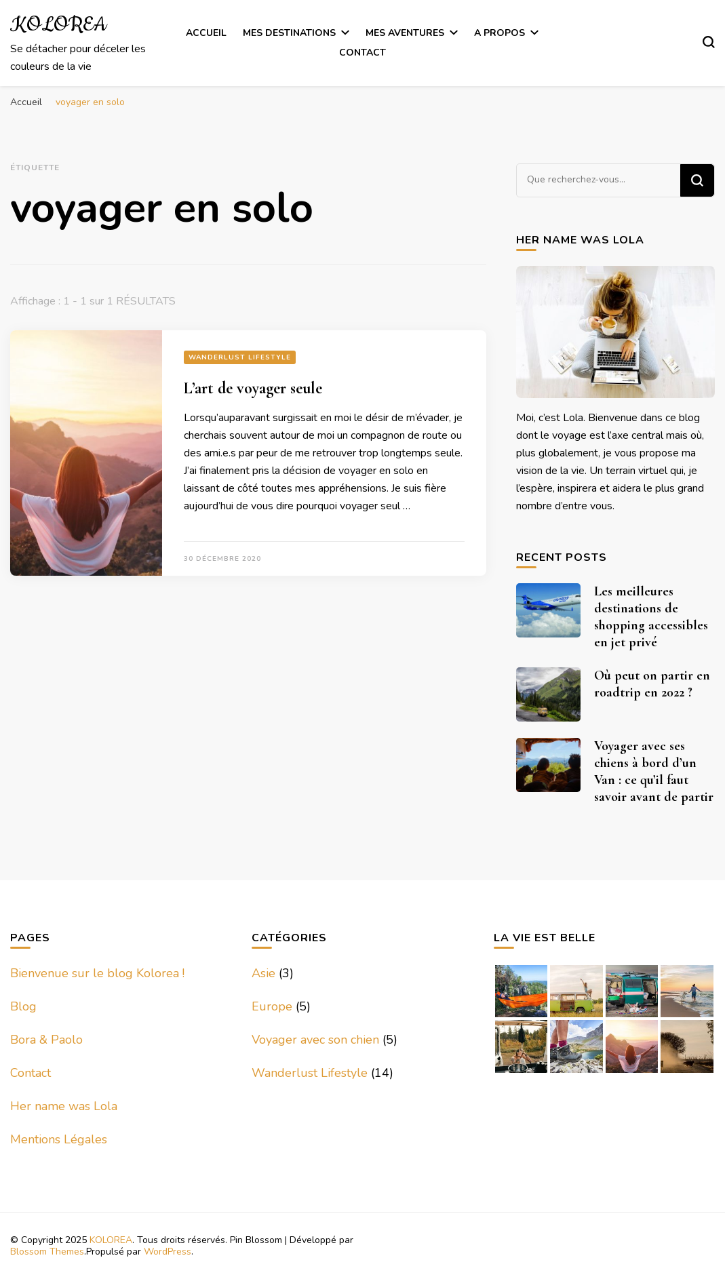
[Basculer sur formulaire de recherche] (709, 42)
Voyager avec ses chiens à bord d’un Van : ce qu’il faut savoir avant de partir (653, 771)
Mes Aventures (405, 32)
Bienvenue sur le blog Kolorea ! (97, 973)
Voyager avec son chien (315, 1039)
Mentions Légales (58, 1139)
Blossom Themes (47, 1251)
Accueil (206, 32)
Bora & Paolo (46, 1039)
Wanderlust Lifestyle (240, 357)
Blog (23, 1006)
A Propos (499, 32)
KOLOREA (58, 25)
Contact (362, 52)
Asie (263, 973)
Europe (272, 1006)
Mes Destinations (289, 32)
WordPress (167, 1251)
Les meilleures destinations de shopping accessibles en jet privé (651, 616)
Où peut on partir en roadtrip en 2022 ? (652, 684)
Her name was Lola (63, 1106)
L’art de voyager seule (253, 388)
